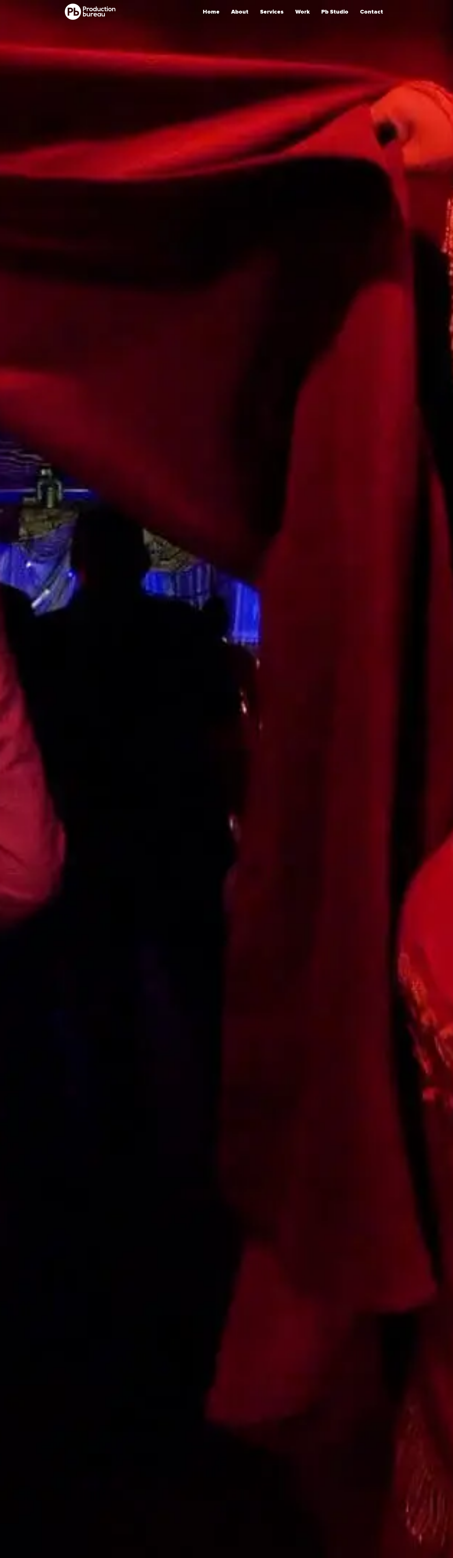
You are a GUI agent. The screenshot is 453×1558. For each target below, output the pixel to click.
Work (302, 11)
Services (272, 11)
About (239, 11)
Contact (371, 11)
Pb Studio (334, 11)
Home (211, 11)
